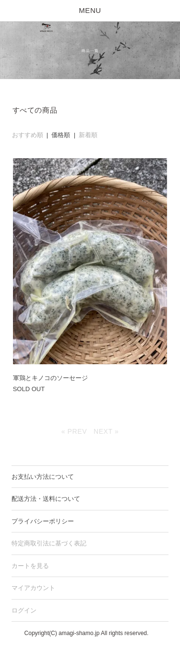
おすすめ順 (27, 135)
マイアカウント (33, 587)
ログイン (24, 610)
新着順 (88, 135)
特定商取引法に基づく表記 (49, 543)
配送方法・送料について (46, 498)
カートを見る (30, 565)
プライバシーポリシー (43, 521)
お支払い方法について (43, 476)
